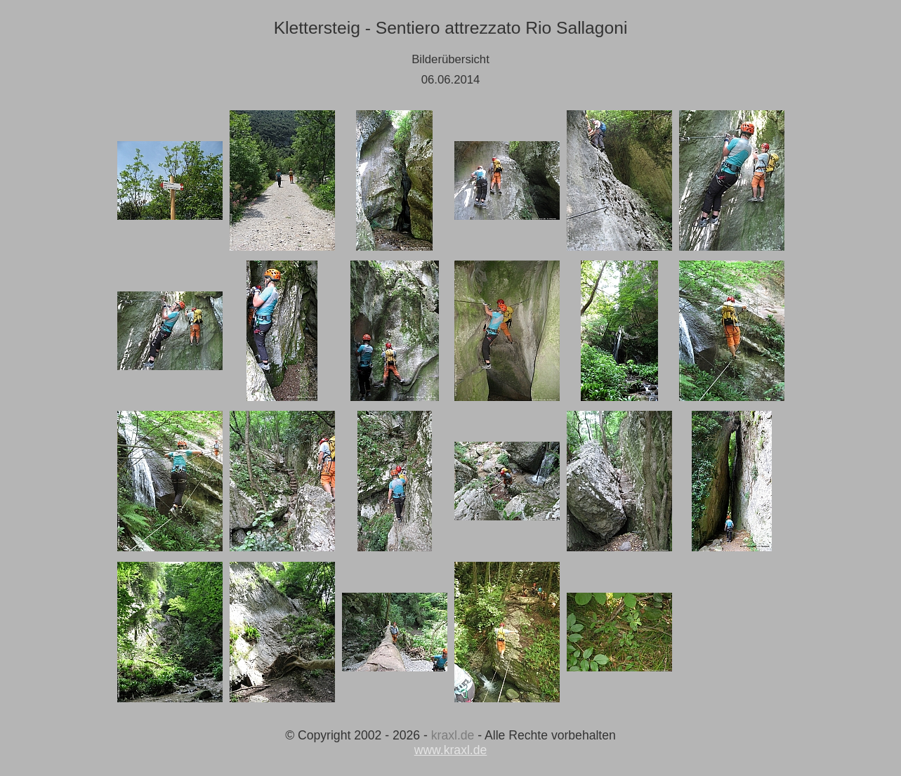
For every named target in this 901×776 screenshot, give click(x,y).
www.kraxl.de (450, 750)
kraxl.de (453, 735)
